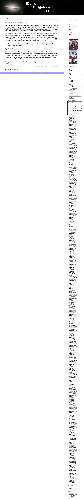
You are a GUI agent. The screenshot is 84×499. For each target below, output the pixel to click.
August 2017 (72, 202)
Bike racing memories (77, 87)
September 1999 (73, 474)
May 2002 (71, 446)
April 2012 (71, 288)
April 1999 (71, 481)
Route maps (75, 88)
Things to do (72, 91)
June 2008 (71, 350)
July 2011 (71, 301)
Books (70, 70)
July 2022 (71, 137)
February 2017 (72, 210)
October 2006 (72, 377)
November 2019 (73, 167)
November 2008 (73, 344)
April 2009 (71, 337)
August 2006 (72, 380)
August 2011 (72, 299)
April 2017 (71, 208)
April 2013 (71, 272)
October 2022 (72, 133)
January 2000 (72, 470)
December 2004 (73, 407)
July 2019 (71, 172)
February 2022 (72, 144)
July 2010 (71, 317)
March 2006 (72, 387)
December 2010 (73, 310)
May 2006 (71, 384)
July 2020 (71, 158)
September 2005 (73, 395)
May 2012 (71, 287)
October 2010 (72, 313)
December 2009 (73, 326)
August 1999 (72, 476)
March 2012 (72, 290)
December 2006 (73, 375)
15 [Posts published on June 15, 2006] (75, 108)
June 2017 (71, 205)
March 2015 (72, 241)
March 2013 (72, 274)
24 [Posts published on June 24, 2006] (79, 110)
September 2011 (73, 298)
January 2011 (72, 309)
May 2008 (71, 352)
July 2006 (71, 381)
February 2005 (72, 404)
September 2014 (73, 249)
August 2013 (72, 267)
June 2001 (71, 456)
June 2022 (71, 139)
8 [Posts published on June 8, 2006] (75, 106)
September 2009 (73, 330)
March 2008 (72, 354)
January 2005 (72, 406)
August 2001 (72, 453)
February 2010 (72, 323)
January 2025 (72, 121)
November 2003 (73, 424)
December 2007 (73, 359)
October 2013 (72, 264)
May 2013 (71, 271)
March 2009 (72, 338)
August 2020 (72, 156)
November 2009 (73, 327)
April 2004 (71, 418)
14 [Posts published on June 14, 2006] (73, 108)
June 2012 (71, 286)
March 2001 (72, 458)
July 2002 (71, 443)
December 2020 (73, 151)
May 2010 (71, 319)
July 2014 (71, 252)
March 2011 (72, 306)
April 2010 (71, 321)
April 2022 (71, 141)
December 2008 (73, 342)
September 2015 (73, 233)
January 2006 (72, 389)
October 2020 (72, 154)
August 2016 (72, 218)
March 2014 (72, 257)
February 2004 (72, 420)
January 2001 (72, 461)
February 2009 (72, 340)
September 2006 (73, 379)
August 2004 (72, 412)
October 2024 (72, 123)
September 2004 (73, 411)
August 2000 (72, 465)
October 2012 (72, 280)
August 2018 (72, 186)
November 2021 (73, 147)
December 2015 (73, 229)
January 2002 (72, 447)
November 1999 (73, 472)
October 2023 (72, 129)
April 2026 (71, 119)
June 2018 (71, 189)
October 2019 (72, 168)
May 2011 (71, 303)
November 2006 (73, 376)
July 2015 (71, 236)
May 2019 (71, 175)
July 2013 (71, 268)
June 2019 (71, 174)
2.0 (71, 493)
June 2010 (71, 318)
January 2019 (72, 179)
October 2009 (72, 329)
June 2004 (71, 415)
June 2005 (71, 399)
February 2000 (72, 469)
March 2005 (72, 403)
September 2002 (73, 441)
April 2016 (71, 224)
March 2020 (72, 163)
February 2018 (72, 194)
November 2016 (73, 214)
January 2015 (72, 244)
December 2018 (73, 181)
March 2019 (72, 178)
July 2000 (71, 466)
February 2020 (72, 164)
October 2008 (72, 345)
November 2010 (73, 311)
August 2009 (72, 331)
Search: (70, 94)
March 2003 (72, 435)
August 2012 (72, 283)
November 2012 (73, 279)
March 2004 (72, 419)
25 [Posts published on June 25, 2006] (81, 110)
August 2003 (72, 429)
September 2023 (73, 131)
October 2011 (72, 296)
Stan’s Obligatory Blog (42, 7)
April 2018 (71, 191)
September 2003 (73, 427)
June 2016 (71, 221)
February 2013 (72, 275)
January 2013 (72, 276)
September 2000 (73, 464)
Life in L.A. (71, 80)
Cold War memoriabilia (25, 29)
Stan (18, 22)
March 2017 (72, 209)
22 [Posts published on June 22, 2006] (75, 110)
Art (69, 69)
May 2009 (71, 336)
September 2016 (73, 217)
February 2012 (72, 291)
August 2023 (72, 132)
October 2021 (72, 148)
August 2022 (72, 136)
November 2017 (73, 198)
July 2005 (71, 398)
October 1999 (72, 473)
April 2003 (71, 434)
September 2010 (73, 314)
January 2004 (72, 422)
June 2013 (71, 269)
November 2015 (73, 230)
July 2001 (71, 454)
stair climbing (73, 89)
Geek (70, 74)
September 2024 (73, 124)
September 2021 (73, 150)
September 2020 (73, 155)
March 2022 (72, 143)
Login (70, 487)
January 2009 (72, 341)
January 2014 (72, 260)
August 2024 (72, 125)
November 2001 (73, 450)
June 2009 (71, 334)
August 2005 (72, 396)
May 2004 (71, 416)
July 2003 (71, 430)
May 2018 (71, 190)
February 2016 (72, 226)
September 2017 (73, 201)
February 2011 (72, 307)
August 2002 (72, 442)
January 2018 (72, 195)
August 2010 (72, 315)
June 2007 (71, 367)
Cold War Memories (12, 21)
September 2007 (73, 363)
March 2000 (72, 468)
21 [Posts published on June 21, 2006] (73, 110)
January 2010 (72, 325)
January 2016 (72, 228)
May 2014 (71, 255)
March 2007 (72, 371)
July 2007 (71, 365)
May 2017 (71, 206)
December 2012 (73, 278)
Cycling (72, 85)
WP (69, 497)
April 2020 (71, 162)
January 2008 (72, 357)
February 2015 (72, 243)
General (71, 76)
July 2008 (71, 349)
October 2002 (72, 439)
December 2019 (73, 166)
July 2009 (71, 333)
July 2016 (71, 220)
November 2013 (73, 263)
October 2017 (72, 199)
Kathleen (71, 79)
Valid (72, 496)
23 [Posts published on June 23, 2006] (77, 110)
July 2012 (71, 284)
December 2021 (73, 146)
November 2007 (73, 360)
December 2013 (73, 261)
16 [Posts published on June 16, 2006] (77, 108)
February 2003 (72, 437)
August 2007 (72, 364)
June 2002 (71, 445)
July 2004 (71, 414)
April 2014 (71, 256)
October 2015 (72, 232)
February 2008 (72, 356)
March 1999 (72, 482)
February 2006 (72, 388)
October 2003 (72, 426)
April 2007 (71, 369)
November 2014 (73, 247)
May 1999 (71, 480)
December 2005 (73, 391)
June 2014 (71, 253)
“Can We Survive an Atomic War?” (43, 35)
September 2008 (73, 346)
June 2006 (71, 383)
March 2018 (72, 193)
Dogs (70, 73)
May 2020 (71, 160)
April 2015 (71, 240)
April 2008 (71, 353)
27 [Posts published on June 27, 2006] (70, 112)
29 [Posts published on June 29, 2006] (75, 112)
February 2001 (72, 460)
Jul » (80, 114)
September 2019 (73, 170)
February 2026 (72, 120)
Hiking (70, 77)
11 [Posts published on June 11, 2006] (81, 106)
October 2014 (72, 248)
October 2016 (72, 216)
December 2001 (73, 449)
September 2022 (73, 135)
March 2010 (72, 322)
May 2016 (71, 222)
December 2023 (73, 127)
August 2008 (72, 348)
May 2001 (71, 457)
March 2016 (72, 225)
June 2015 (71, 237)
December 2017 (73, 197)
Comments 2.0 (74, 494)
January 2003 (72, 438)
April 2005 (71, 402)
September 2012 (73, 282)
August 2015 (72, 234)
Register (71, 488)
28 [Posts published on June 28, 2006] (73, 112)
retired (22, 27)
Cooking (71, 72)
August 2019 (72, 171)
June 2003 (71, 431)
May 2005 (71, 400)
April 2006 (71, 385)
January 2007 (72, 373)
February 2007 (72, 372)
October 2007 (72, 361)
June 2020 (71, 159)
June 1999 (71, 478)
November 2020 (73, 152)
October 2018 (72, 183)
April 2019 (71, 176)
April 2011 (71, 305)
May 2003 (71, 433)
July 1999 (71, 477)
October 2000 (72, 462)
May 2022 (71, 140)
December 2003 (73, 423)
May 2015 (71, 239)
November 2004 (73, 408)
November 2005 (73, 392)
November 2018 (73, 182)
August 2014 (72, 251)
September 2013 (73, 265)
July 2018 (71, 187)
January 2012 (72, 292)
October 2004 (72, 410)
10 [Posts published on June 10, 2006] (79, 106)
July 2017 (71, 204)
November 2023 (73, 128)
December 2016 (73, 213)
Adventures (13, 22)
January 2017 (72, 212)
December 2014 (73, 245)
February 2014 (72, 259)
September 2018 (73, 185)
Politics (70, 82)
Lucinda (71, 28)
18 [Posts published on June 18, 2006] (81, 108)
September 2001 (73, 451)
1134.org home (72, 26)
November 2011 (73, 295)
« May (70, 114)
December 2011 (73, 294)
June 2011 (71, 302)
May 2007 (71, 368)
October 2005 (72, 394)
